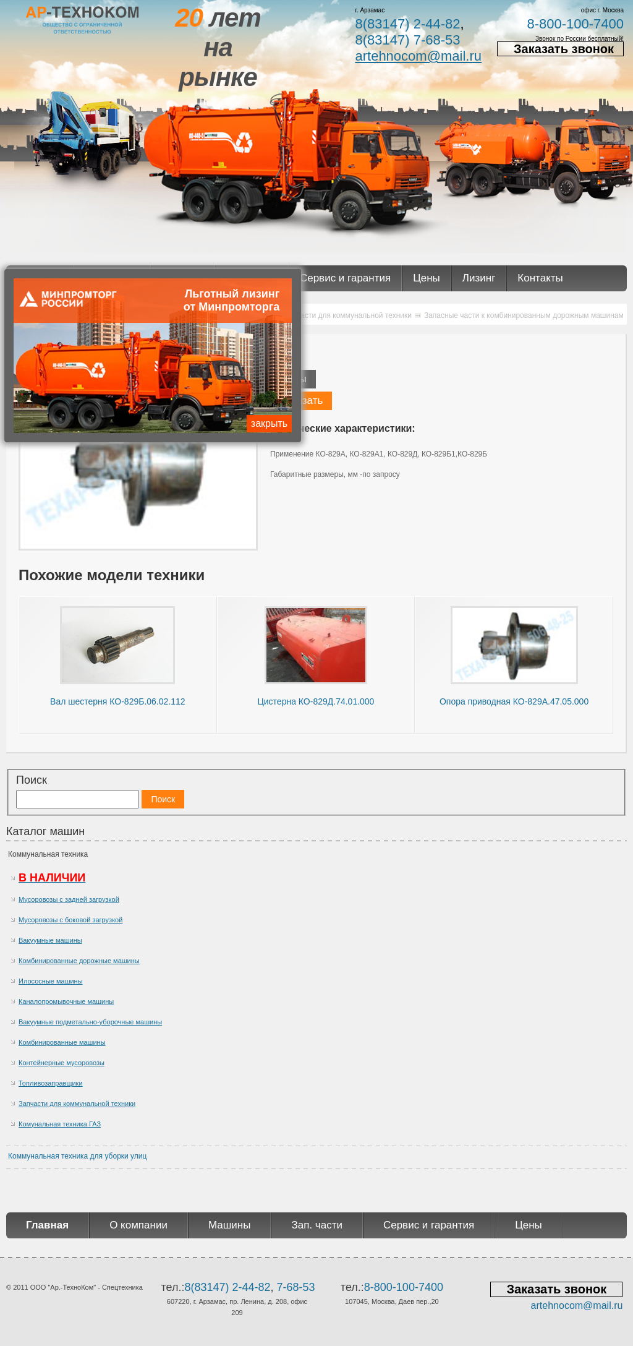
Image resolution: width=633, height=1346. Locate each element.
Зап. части (316, 1225)
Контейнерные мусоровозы (61, 1062)
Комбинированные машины (62, 1042)
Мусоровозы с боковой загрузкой (70, 920)
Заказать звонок (564, 49)
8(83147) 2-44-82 (407, 24)
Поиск (31, 780)
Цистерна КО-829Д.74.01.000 (315, 701)
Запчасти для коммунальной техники (77, 1103)
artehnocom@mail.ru (418, 56)
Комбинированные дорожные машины (79, 960)
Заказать (301, 400)
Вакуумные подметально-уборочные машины (90, 1022)
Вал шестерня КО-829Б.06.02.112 (117, 701)
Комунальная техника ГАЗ (60, 1124)
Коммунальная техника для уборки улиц (77, 1156)
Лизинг (479, 278)
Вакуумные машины (50, 940)
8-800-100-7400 (575, 24)
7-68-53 (296, 1287)
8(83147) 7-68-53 (407, 40)
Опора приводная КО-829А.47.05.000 (514, 701)
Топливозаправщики (51, 1083)
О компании (138, 1225)
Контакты (540, 278)
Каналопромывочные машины (66, 1001)
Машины (229, 1225)
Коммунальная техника (48, 854)
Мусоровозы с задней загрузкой (69, 899)
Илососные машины (51, 981)
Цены (426, 278)
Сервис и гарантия (345, 278)
